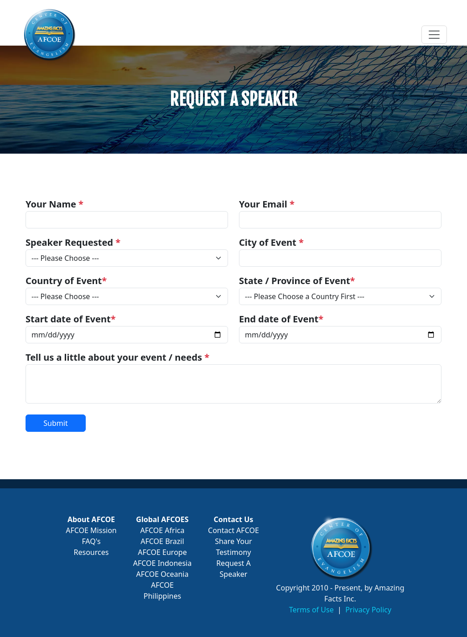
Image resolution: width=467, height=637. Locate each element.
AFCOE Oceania (162, 574)
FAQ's (91, 541)
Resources (91, 552)
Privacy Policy (368, 610)
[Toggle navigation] (434, 35)
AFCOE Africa (162, 530)
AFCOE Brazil (162, 541)
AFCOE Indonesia (162, 563)
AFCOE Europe (162, 552)
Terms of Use (311, 610)
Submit (55, 423)
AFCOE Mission (91, 530)
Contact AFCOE (233, 530)
